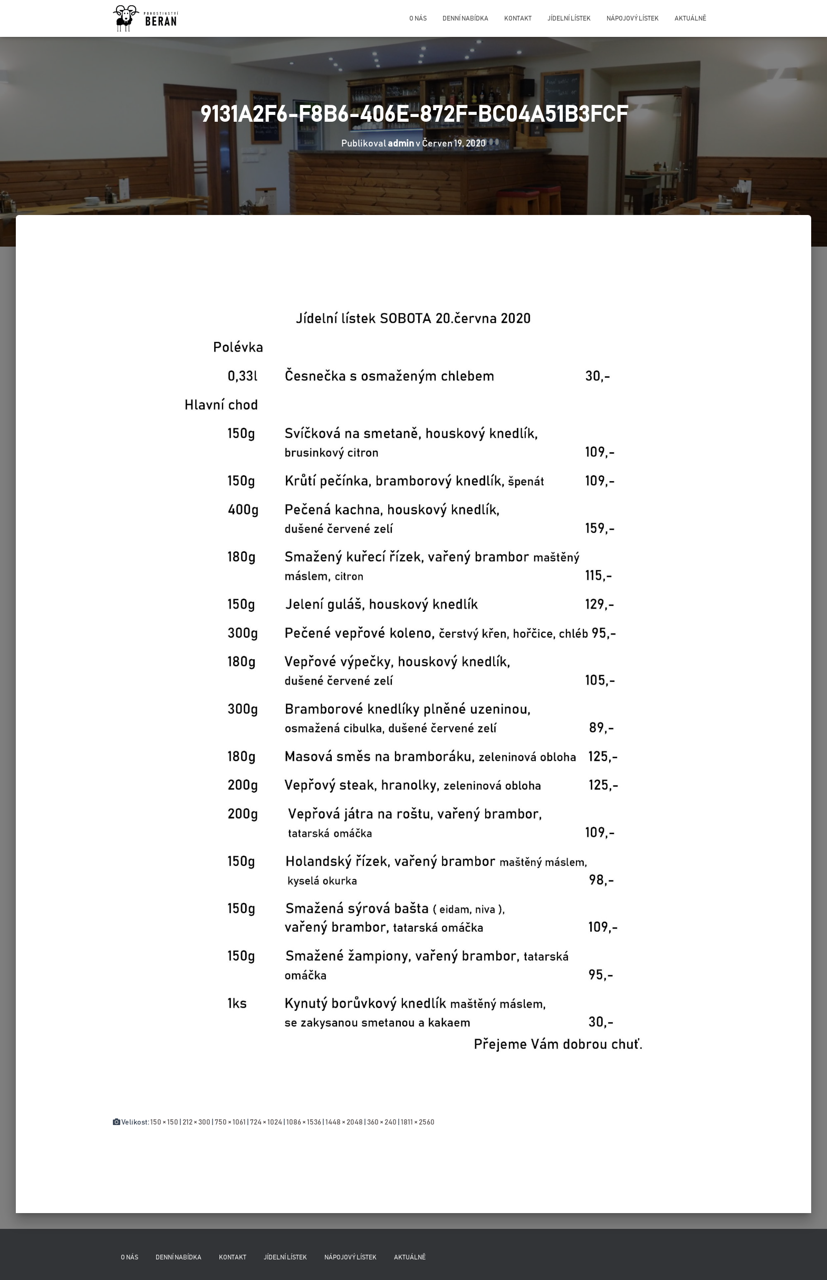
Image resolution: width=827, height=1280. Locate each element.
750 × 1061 (230, 1122)
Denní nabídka (465, 18)
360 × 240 (382, 1122)
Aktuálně (690, 18)
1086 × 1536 (303, 1122)
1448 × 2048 (344, 1122)
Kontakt (518, 18)
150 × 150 (164, 1122)
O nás (418, 18)
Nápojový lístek (633, 18)
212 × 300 (196, 1122)
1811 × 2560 (418, 1122)
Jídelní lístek (569, 18)
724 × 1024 (266, 1122)
